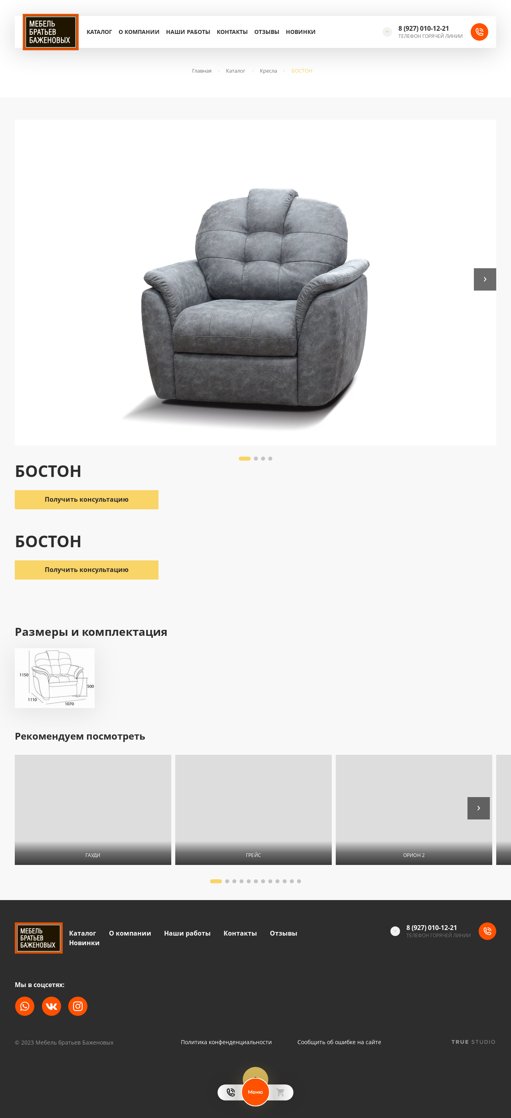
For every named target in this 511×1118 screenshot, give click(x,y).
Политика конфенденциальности (226, 1042)
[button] (485, 279)
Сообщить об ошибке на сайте (339, 1042)
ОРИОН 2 (414, 855)
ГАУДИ (92, 855)
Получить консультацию (87, 569)
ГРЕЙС (253, 855)
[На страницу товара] (93, 810)
